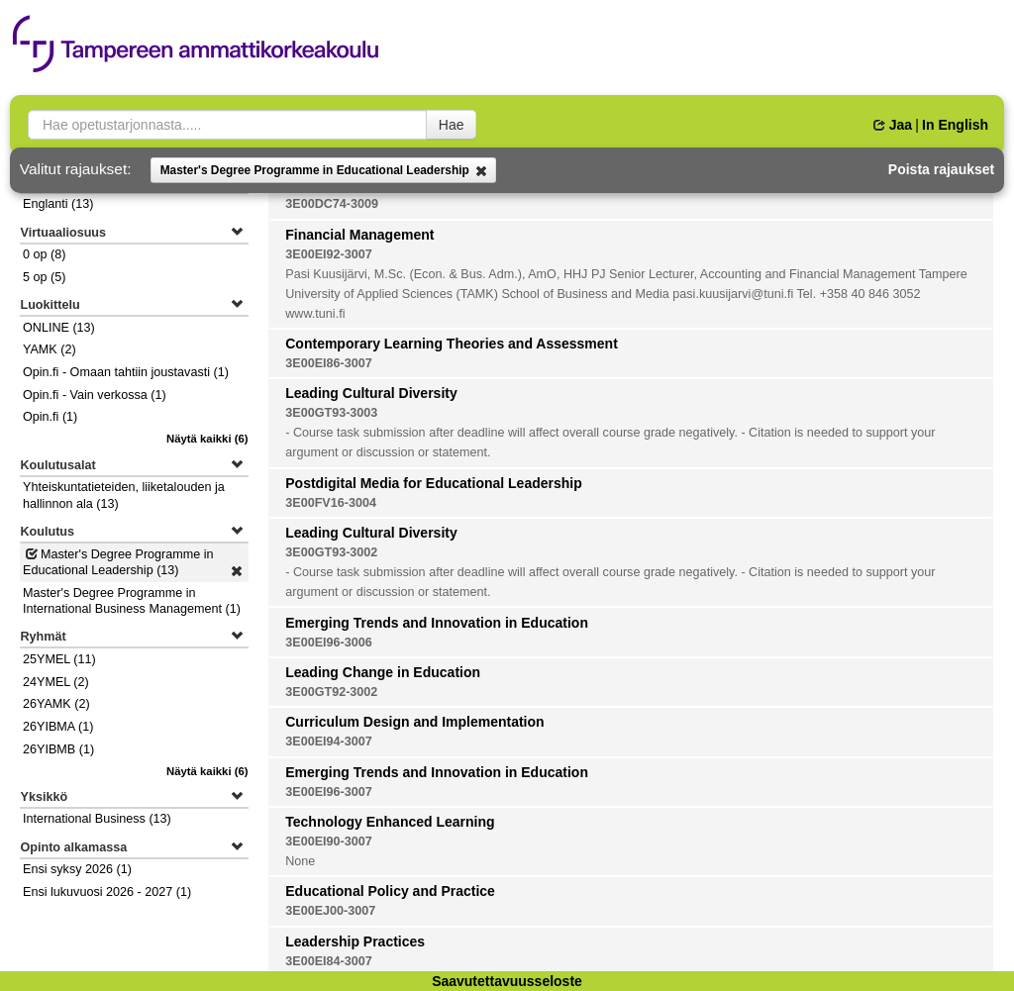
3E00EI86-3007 (328, 363)
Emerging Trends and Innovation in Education (436, 623)
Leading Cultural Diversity (370, 393)
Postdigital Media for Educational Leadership (433, 483)
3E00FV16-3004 (330, 503)
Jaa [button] (892, 125)
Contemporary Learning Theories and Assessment (451, 343)
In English (955, 125)
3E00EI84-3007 (328, 961)
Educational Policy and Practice (390, 891)
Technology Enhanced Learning (389, 822)
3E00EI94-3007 (328, 741)
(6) (207, 439)
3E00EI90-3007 (328, 841)
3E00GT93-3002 (331, 552)
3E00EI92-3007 (328, 254)
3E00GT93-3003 (331, 413)
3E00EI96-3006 (328, 642)
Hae (451, 125)
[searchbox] (227, 125)
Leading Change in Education (382, 672)
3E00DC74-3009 (331, 204)
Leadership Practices (355, 941)
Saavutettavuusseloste (507, 981)
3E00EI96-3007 (328, 792)
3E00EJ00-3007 (330, 911)
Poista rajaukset (941, 169)
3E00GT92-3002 (331, 692)
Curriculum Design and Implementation (414, 722)
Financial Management (359, 235)
